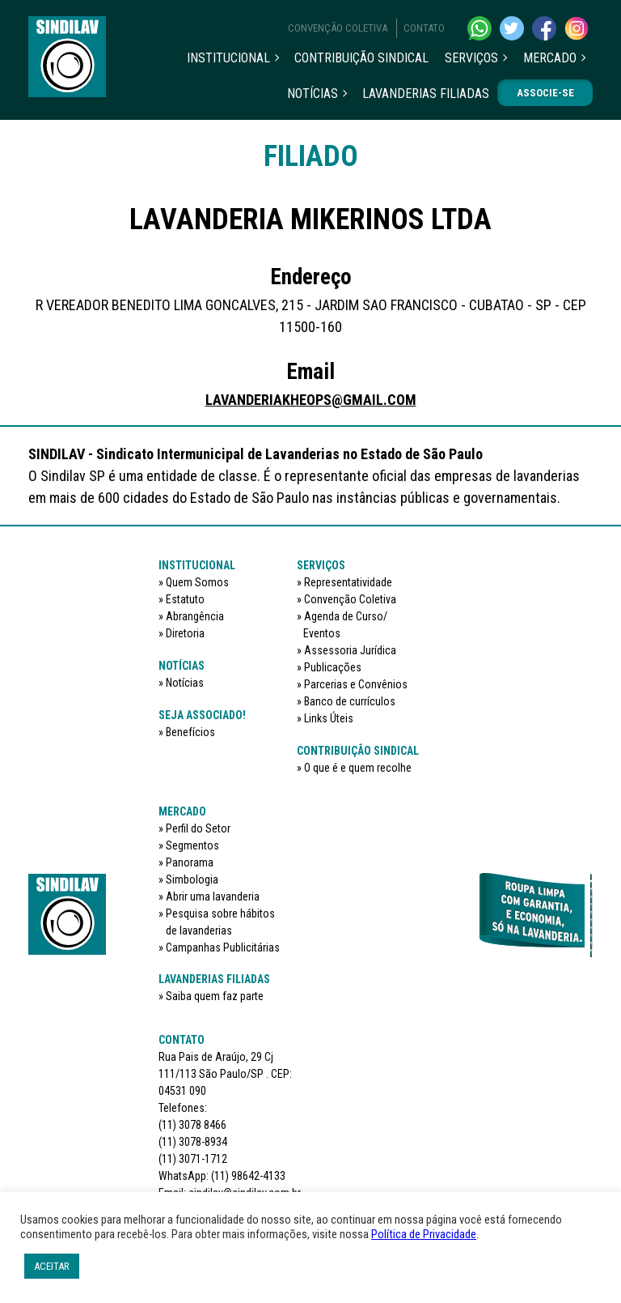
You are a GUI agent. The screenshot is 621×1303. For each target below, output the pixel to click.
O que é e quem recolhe (358, 767)
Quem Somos (197, 582)
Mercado (550, 58)
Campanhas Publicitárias (223, 947)
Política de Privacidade (423, 1234)
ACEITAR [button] (52, 1266)
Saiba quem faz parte (215, 996)
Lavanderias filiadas (425, 93)
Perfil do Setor (198, 828)
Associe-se (545, 93)
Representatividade (348, 582)
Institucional (228, 58)
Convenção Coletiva (337, 28)
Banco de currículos (349, 701)
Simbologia (192, 879)
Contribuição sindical (361, 58)
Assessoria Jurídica (350, 650)
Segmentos (192, 845)
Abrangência (195, 616)
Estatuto (185, 599)
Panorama (189, 862)
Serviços (471, 58)
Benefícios (190, 732)
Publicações (332, 667)
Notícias (312, 93)
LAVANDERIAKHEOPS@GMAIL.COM (310, 399)
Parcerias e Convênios (356, 684)
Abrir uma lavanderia (213, 896)
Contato (424, 28)
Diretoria (185, 633)
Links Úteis (328, 718)
